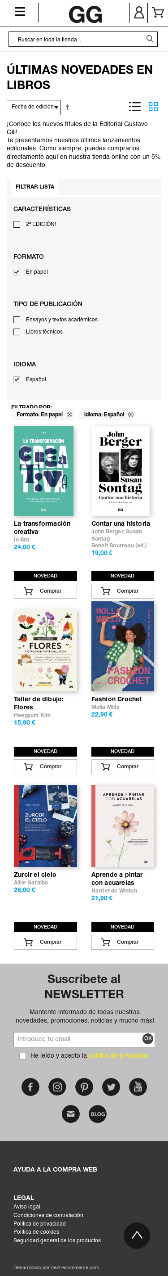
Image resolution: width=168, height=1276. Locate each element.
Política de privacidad (39, 1224)
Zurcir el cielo (35, 875)
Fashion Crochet (116, 700)
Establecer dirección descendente (69, 106)
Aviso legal (26, 1207)
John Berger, (108, 531)
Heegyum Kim (32, 715)
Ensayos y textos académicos (62, 320)
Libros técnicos (44, 332)
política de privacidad (119, 1056)
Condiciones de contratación (48, 1215)
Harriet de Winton (114, 890)
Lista (135, 106)
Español (36, 380)
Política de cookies (36, 1232)
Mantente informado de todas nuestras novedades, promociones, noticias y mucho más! (85, 1016)
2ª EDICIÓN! (41, 224)
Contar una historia (121, 524)
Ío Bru (22, 539)
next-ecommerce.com (75, 1268)
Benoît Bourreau (112, 545)
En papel (37, 272)
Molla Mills (105, 707)
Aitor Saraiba (31, 882)
